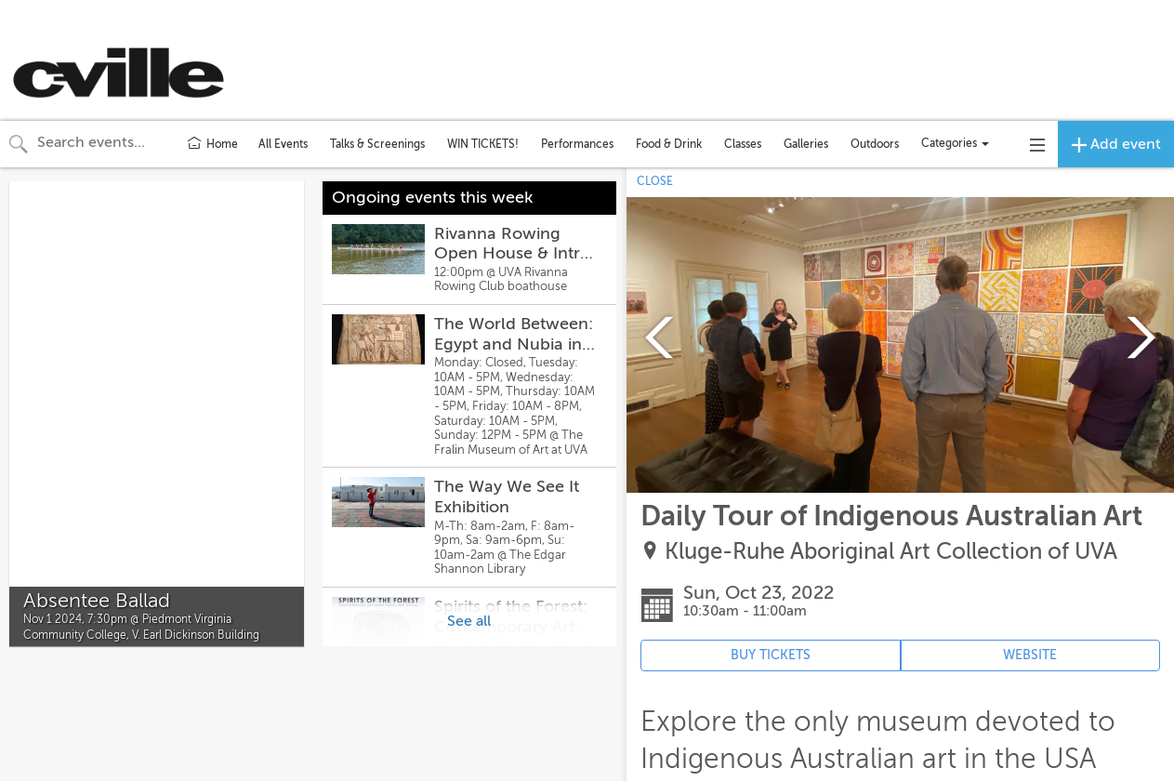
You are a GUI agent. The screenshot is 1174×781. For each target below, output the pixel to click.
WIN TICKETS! (483, 144)
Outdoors (875, 144)
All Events (283, 144)
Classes (742, 144)
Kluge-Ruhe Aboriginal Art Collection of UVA (891, 551)
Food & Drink (669, 144)
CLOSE (655, 181)
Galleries (806, 144)
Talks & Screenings (377, 144)
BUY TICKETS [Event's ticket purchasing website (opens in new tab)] (771, 655)
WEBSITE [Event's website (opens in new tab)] (1030, 655)
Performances (577, 144)
